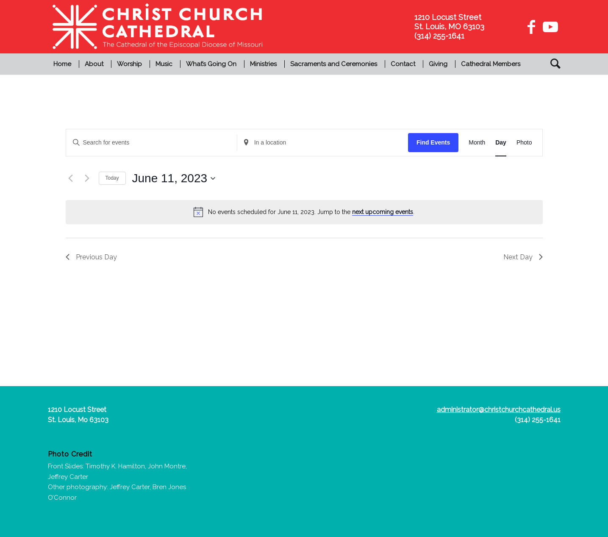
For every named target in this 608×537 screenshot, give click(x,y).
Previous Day (91, 257)
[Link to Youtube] (549, 26)
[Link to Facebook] (531, 26)
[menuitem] (63, 64)
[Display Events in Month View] (477, 142)
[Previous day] (71, 178)
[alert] (304, 212)
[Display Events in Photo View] (524, 142)
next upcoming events (382, 212)
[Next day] (87, 178)
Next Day (523, 257)
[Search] (553, 64)
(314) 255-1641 (538, 420)
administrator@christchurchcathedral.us (499, 410)
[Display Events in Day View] (500, 142)
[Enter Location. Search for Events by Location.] (322, 142)
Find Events (433, 142)
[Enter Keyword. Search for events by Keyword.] (151, 142)
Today (112, 178)
